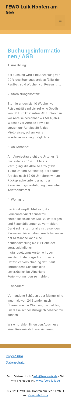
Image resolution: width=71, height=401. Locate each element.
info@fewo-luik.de (46, 376)
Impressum (14, 356)
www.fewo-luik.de (48, 380)
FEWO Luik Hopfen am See (32, 9)
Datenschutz (15, 362)
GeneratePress (38, 395)
